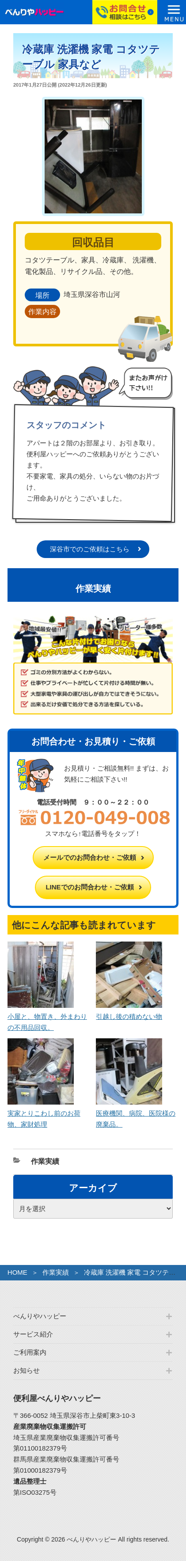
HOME (17, 1272)
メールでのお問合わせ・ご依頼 (89, 857)
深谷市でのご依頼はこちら (89, 549)
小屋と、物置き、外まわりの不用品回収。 (47, 1016)
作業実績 (45, 1161)
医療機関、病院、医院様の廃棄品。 (135, 1113)
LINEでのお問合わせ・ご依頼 (89, 887)
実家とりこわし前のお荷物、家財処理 (44, 1113)
